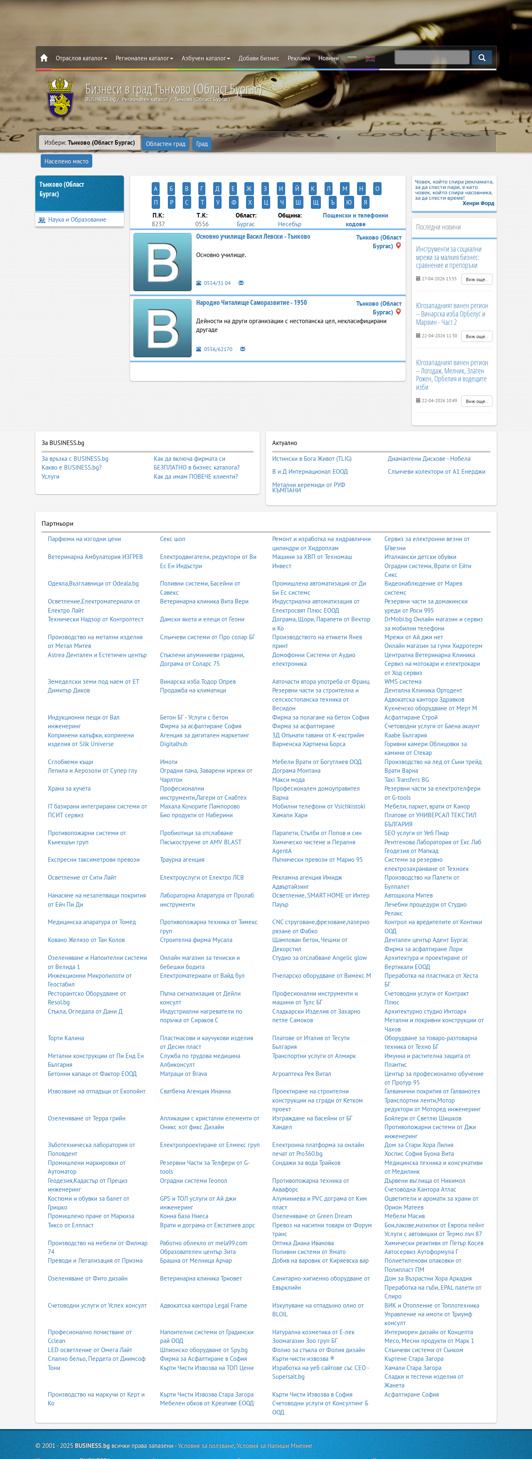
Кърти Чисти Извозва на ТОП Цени (207, 1342)
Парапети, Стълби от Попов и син (317, 807)
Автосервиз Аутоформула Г (421, 1226)
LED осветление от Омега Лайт (90, 1324)
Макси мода (288, 754)
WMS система (402, 656)
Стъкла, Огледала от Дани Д (85, 986)
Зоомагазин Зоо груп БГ (304, 1315)
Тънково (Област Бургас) (61, 173)
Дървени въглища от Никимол (425, 1155)
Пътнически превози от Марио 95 (317, 834)
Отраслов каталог (81, 58)
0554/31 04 (215, 253)
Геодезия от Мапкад (411, 825)
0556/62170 (216, 319)
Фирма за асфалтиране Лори (423, 923)
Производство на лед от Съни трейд (433, 736)
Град (201, 142)
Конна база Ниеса (184, 1190)
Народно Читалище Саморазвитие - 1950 (251, 272)
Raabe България (405, 710)
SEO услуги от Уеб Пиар (416, 807)
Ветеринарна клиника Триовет (201, 1253)
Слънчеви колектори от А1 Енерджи (436, 451)
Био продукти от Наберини (196, 790)
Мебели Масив (404, 1190)
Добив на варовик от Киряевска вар (320, 1235)
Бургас (246, 194)
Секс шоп (172, 513)
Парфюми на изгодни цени (84, 513)
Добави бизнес (259, 58)
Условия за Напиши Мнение (274, 1420)
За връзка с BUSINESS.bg (75, 443)
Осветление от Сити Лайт (82, 852)
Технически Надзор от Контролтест (95, 594)
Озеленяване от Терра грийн (87, 1093)
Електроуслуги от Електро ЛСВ (202, 852)
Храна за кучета (69, 763)
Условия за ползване (206, 1420)
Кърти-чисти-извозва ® (303, 1333)
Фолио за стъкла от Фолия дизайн (318, 1324)
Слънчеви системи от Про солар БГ (207, 612)
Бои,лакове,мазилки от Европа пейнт (434, 1200)
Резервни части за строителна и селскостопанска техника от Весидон (315, 674)
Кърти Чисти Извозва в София (312, 1369)
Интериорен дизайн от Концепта (428, 1307)
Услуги (50, 461)
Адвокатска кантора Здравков (424, 674)
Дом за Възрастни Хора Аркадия (428, 1253)
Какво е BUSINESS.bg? (72, 452)
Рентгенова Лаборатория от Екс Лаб (432, 817)
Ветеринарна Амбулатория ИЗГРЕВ (95, 531)
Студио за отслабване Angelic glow (319, 932)
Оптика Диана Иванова (303, 1218)
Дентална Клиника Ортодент (423, 665)
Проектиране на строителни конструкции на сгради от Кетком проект (317, 1075)
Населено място (240, 142)
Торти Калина (66, 1012)
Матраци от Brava (183, 1048)
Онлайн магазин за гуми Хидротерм (433, 620)
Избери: (89, 142)
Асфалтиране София (411, 1369)
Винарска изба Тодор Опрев (198, 656)
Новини (328, 58)
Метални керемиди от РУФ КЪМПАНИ (308, 464)
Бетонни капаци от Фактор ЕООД (92, 1048)
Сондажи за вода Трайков (306, 1137)
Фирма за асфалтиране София (200, 701)
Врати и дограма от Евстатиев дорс (207, 1200)
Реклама (299, 58)
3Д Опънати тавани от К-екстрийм (318, 710)
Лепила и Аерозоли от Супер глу (92, 745)
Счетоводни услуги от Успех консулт (97, 1280)
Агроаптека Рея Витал (301, 1048)
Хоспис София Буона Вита (419, 1128)
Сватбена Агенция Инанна (195, 1066)
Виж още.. (477, 264)
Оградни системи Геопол (193, 1155)
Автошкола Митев (408, 870)
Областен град (165, 142)
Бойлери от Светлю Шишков (422, 1093)
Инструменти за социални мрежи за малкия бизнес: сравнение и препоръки (449, 241)
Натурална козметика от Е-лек (313, 1307)
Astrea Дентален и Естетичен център (97, 629)
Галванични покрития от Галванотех (432, 1066)
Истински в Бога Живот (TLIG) (312, 442)
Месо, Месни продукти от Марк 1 (429, 1315)
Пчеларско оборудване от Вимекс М (321, 950)
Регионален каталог (144, 58)
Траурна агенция (182, 834)
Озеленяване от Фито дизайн (88, 1253)
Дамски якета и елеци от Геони (202, 594)
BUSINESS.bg (92, 1420)
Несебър (289, 194)
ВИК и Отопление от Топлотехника (431, 1280)
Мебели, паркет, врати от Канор (427, 781)
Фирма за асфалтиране (303, 701)
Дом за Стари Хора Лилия (418, 1119)
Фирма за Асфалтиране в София (203, 1333)
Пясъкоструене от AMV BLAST (200, 817)
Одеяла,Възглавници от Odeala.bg (93, 558)
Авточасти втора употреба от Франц (320, 656)
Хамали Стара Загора (412, 1342)
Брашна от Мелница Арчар (196, 1235)
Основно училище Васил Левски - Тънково (253, 206)
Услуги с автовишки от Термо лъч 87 (433, 1208)
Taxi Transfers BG (406, 754)
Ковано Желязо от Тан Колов (86, 914)
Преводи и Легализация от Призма (95, 1235)
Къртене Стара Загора (413, 1333)
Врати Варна (401, 745)
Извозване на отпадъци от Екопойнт (96, 1066)
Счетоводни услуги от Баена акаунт (432, 701)
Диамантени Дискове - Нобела (429, 442)
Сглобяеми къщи (70, 736)
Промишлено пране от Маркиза (91, 1190)
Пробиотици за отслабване (196, 807)
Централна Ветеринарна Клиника (429, 629)
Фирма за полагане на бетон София (320, 692)
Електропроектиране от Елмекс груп (210, 1119)
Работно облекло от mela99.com (203, 1218)
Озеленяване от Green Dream (312, 1190)
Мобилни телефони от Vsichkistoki (318, 781)
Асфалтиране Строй (411, 692)
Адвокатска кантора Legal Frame (203, 1280)
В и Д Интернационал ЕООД (310, 451)
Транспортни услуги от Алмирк (314, 1030)
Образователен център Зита (198, 1226)
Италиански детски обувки (420, 531)
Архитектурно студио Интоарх (425, 986)
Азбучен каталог (206, 58)
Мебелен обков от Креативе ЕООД (207, 1378)
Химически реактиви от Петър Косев (433, 1218)
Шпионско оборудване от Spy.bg (204, 1324)
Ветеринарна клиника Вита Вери (204, 576)
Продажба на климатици (193, 665)
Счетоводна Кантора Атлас (420, 1164)
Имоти (168, 736)
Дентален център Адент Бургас (426, 914)
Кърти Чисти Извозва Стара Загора (207, 1369)
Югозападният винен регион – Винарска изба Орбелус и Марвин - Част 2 (452, 298)
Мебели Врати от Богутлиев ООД (317, 736)
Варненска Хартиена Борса (308, 718)
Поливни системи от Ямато (309, 1226)
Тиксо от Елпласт (71, 1200)
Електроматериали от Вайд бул (202, 950)
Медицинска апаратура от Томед (92, 896)
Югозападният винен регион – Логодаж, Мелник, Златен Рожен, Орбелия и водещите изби (452, 359)
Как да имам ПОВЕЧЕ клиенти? (196, 461)
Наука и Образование (72, 204)
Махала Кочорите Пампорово (200, 781)
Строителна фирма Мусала (196, 914)
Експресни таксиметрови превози (94, 834)
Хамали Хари (290, 790)
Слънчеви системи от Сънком (423, 1324)
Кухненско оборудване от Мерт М (430, 683)
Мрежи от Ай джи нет (413, 612)
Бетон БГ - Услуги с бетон (194, 692)
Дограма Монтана (296, 745)
